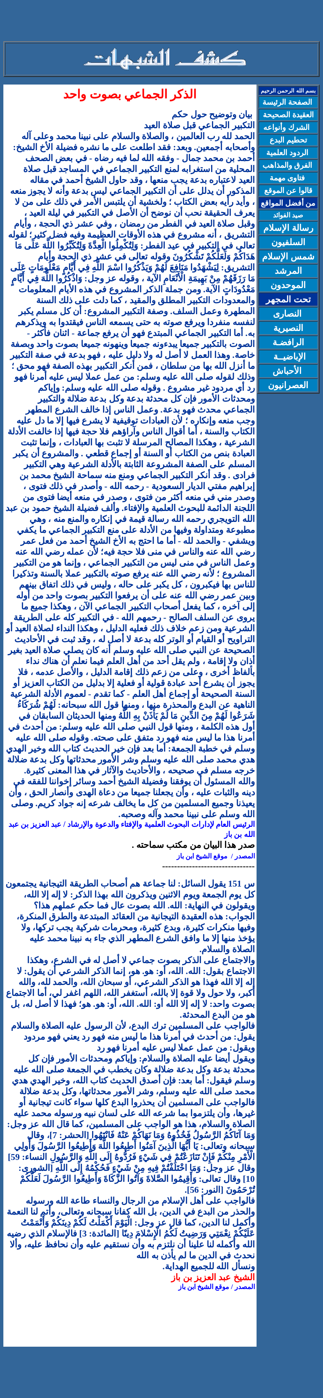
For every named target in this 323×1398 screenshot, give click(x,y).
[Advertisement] (161, 22)
